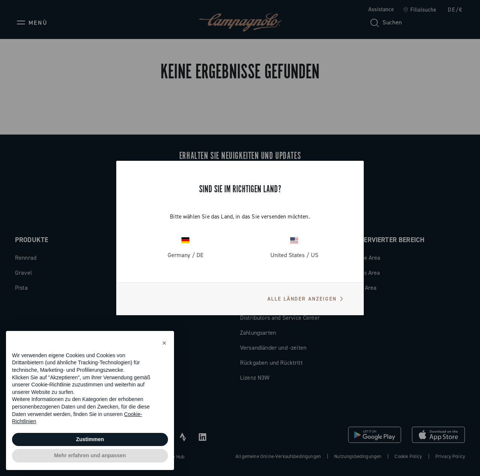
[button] (164, 343)
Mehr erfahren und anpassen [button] (90, 455)
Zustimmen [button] (90, 439)
